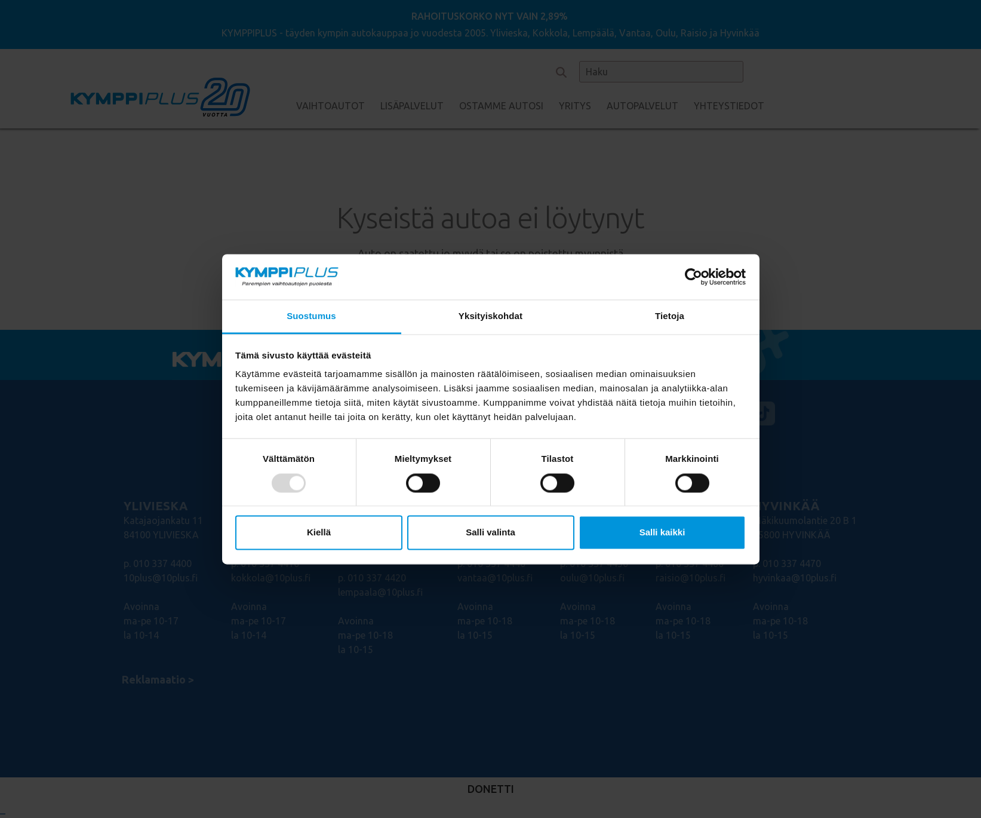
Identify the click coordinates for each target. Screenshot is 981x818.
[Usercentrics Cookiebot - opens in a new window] (693, 277)
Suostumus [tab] (311, 316)
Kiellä (319, 533)
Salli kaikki (662, 533)
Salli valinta (490, 533)
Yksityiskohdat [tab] (490, 316)
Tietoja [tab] (669, 316)
